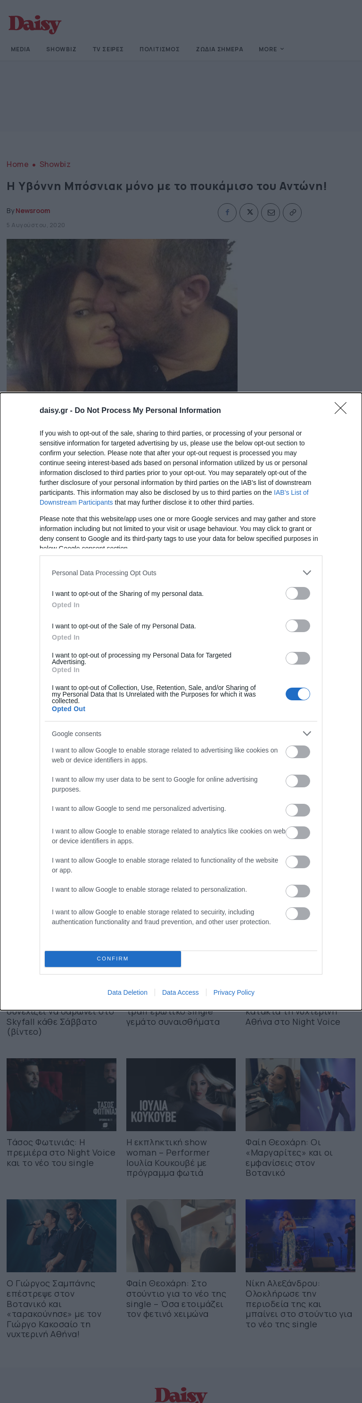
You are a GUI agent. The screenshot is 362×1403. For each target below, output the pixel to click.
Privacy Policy (234, 992)
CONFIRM (113, 959)
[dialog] (181, 701)
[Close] (344, 411)
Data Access (180, 992)
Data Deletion (127, 992)
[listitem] (181, 573)
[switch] (298, 593)
